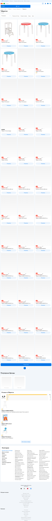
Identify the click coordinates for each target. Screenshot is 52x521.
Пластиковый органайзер (43, 472)
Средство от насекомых (19, 459)
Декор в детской (17, 466)
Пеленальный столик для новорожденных (19, 476)
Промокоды (26, 499)
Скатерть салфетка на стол (43, 457)
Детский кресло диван (18, 473)
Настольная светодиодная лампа (32, 454)
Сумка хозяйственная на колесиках (19, 461)
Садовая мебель (29, 451)
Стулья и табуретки (16, 9)
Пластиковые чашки (30, 460)
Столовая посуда (30, 465)
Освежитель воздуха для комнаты (19, 457)
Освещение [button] (4, 455)
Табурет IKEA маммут (7, 423)
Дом (5, 9)
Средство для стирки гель (19, 455)
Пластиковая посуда (30, 470)
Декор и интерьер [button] (5, 452)
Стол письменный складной (19, 474)
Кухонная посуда (30, 474)
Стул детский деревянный (19, 478)
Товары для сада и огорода (31, 475)
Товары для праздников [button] (6, 462)
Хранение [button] (4, 464)
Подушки (28, 479)
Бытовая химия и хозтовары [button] (7, 450)
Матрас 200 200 (41, 450)
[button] (17, 6)
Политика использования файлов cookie (26, 502)
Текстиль (40, 459)
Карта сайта (26, 506)
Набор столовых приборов (31, 471)
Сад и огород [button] (4, 458)
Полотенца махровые (42, 453)
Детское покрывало (42, 454)
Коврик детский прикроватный (44, 451)
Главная (2, 9)
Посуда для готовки (30, 468)
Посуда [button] (3, 456)
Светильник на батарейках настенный (31, 459)
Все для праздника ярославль (44, 467)
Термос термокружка (30, 464)
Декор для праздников (43, 471)
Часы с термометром (18, 469)
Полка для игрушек (18, 479)
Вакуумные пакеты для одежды (44, 476)
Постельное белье (30, 478)
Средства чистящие (18, 453)
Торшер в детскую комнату (31, 457)
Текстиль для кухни (42, 458)
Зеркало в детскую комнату (19, 472)
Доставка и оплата (26, 493)
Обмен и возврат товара (26, 496)
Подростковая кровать (31, 453)
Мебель (9, 9)
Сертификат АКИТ (26, 503)
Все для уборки (17, 451)
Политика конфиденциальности (26, 500)
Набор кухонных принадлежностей (30, 467)
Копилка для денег (18, 465)
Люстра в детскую (30, 455)
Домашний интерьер (18, 470)
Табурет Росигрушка (6, 436)
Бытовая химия (17, 450)
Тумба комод (29, 450)
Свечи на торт (41, 468)
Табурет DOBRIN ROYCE (7, 410)
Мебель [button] (3, 453)
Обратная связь (26, 505)
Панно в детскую (18, 468)
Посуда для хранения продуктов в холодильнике (32, 462)
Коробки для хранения (43, 479)
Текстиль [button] (3, 459)
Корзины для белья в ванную (44, 475)
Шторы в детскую (42, 455)
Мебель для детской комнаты (20, 464)
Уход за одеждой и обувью (19, 462)
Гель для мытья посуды (18, 454)
